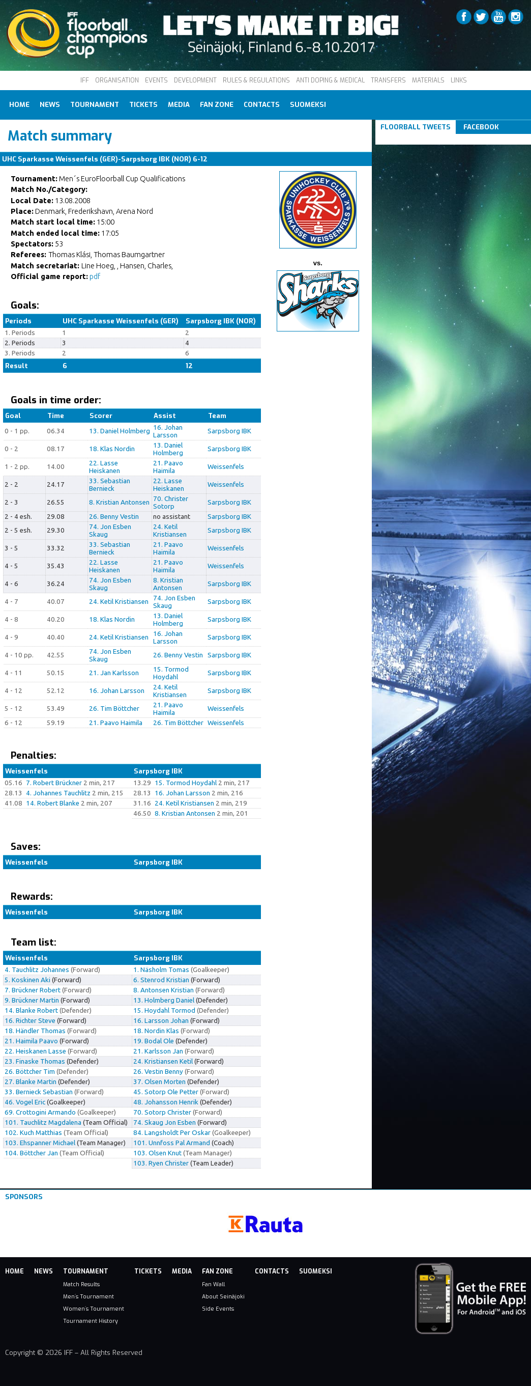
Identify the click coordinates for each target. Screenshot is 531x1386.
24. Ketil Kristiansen (170, 530)
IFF (84, 80)
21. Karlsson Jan (158, 1051)
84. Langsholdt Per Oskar (172, 1132)
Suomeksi (308, 104)
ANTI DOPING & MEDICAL (330, 80)
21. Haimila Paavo (31, 1041)
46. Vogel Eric (25, 1102)
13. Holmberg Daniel (163, 1000)
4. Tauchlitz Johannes (37, 970)
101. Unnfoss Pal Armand (171, 1143)
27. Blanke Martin (30, 1082)
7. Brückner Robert (33, 990)
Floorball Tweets (415, 127)
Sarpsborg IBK (229, 431)
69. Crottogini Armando (40, 1112)
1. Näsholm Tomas (161, 970)
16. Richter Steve (30, 1020)
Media (179, 104)
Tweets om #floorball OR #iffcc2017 (442, 139)
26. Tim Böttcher (114, 708)
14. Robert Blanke (52, 803)
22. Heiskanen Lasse (35, 1051)
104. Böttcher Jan (31, 1153)
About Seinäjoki (223, 1296)
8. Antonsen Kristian (163, 990)
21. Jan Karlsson (114, 673)
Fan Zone (216, 104)
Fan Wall (213, 1284)
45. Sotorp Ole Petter (165, 1092)
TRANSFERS (388, 80)
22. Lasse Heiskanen (104, 467)
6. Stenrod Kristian (161, 980)
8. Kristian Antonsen (119, 502)
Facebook (481, 127)
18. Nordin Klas (156, 1031)
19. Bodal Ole (153, 1041)
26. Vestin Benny (158, 1071)
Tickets (143, 104)
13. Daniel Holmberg (119, 431)
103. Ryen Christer (161, 1163)
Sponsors (24, 1197)
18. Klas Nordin (112, 449)
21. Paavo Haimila (168, 467)
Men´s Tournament (88, 1296)
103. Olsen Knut (157, 1153)
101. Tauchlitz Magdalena (43, 1122)
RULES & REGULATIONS (256, 80)
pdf (95, 276)
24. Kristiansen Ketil (163, 1061)
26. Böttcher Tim (30, 1071)
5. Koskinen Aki (27, 980)
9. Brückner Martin (32, 1000)
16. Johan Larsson (168, 431)
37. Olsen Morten (159, 1082)
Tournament (94, 104)
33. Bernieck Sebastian (39, 1092)
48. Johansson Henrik (165, 1102)
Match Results (81, 1284)
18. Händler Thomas (35, 1031)
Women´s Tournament (93, 1308)
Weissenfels (226, 466)
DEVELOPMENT (195, 80)
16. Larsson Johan (161, 1020)
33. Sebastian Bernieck (109, 484)
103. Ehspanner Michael (40, 1143)
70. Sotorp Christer (162, 1112)
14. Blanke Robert (31, 1010)
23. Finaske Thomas (35, 1061)
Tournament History (90, 1320)
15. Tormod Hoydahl (171, 673)
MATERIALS (428, 80)
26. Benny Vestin (114, 516)
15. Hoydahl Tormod (164, 1010)
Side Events (218, 1308)
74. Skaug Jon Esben (164, 1122)
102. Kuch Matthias (33, 1132)
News (50, 104)
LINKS (459, 80)
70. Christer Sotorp (170, 502)
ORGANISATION (117, 80)
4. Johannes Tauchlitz (58, 793)
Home (19, 104)
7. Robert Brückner (54, 783)
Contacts (262, 104)
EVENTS (156, 80)
